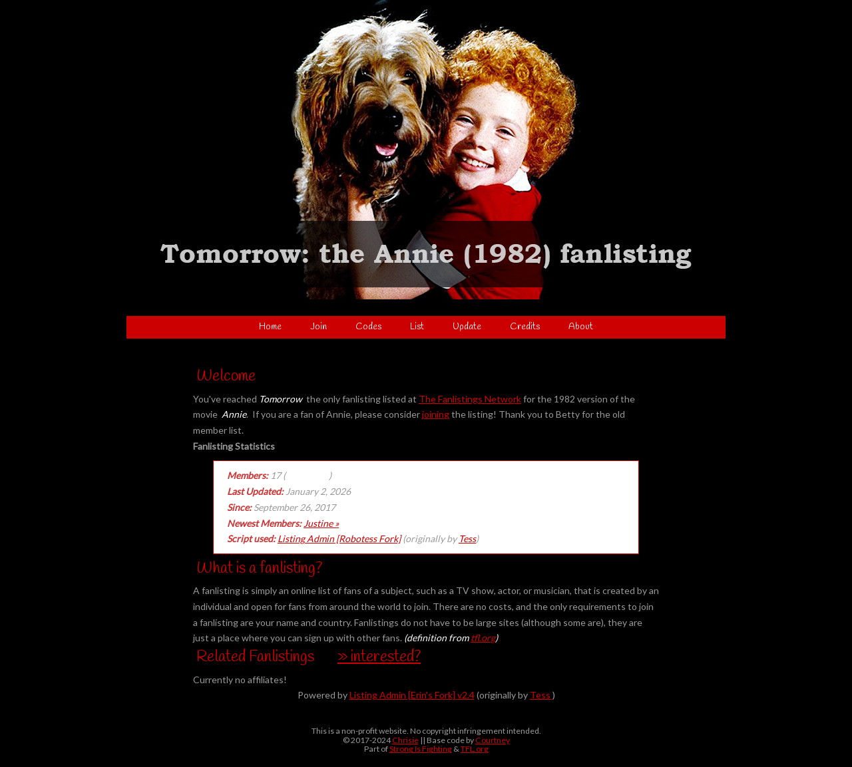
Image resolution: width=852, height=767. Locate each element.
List (417, 327)
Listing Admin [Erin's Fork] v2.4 (412, 694)
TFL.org (475, 749)
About (580, 327)
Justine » (321, 523)
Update (467, 327)
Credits (525, 327)
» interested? (379, 657)
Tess (467, 538)
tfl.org (483, 637)
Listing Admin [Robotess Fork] (339, 538)
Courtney (492, 740)
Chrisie (405, 740)
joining (435, 414)
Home (270, 327)
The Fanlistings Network (470, 398)
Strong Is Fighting (420, 749)
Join (318, 327)
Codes (368, 327)
